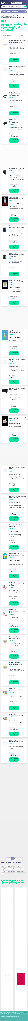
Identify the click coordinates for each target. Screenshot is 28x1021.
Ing (14, 866)
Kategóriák (16, 3)
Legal (3, 869)
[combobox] (12, 6)
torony (17, 869)
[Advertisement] (14, 155)
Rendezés (22, 35)
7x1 (21, 866)
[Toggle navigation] (25, 3)
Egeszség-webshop (13, 53)
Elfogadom (24, 1012)
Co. (3, 874)
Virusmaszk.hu (12, 375)
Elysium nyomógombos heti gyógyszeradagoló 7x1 (17, 41)
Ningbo (10, 866)
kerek (12, 869)
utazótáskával (11, 871)
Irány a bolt (14, 59)
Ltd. (22, 869)
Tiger (7, 869)
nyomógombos (21, 871)
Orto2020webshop (13, 184)
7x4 (18, 866)
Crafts (3, 871)
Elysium (4, 866)
